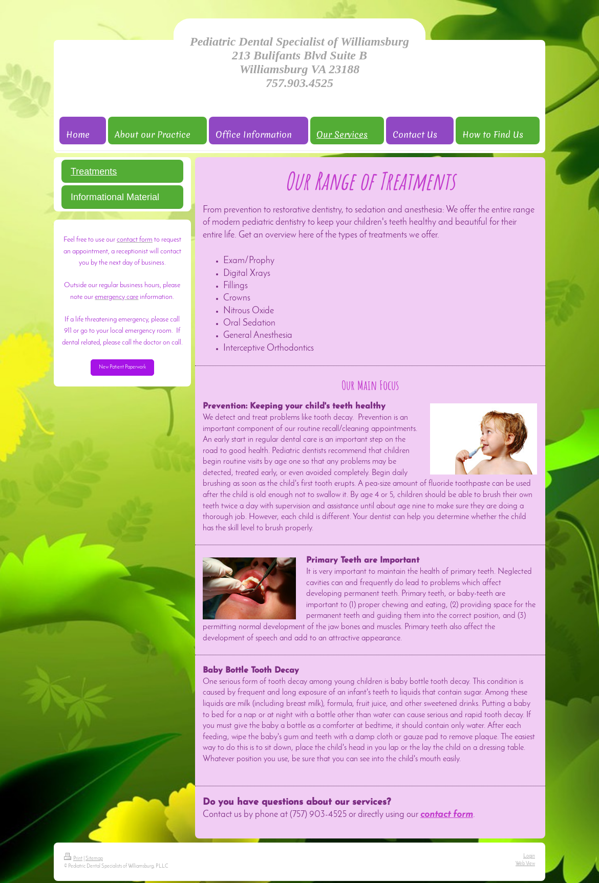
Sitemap (94, 859)
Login (529, 856)
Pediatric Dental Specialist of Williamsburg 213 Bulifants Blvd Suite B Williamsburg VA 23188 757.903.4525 (299, 62)
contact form (446, 815)
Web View (525, 864)
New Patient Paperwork (122, 367)
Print (73, 859)
